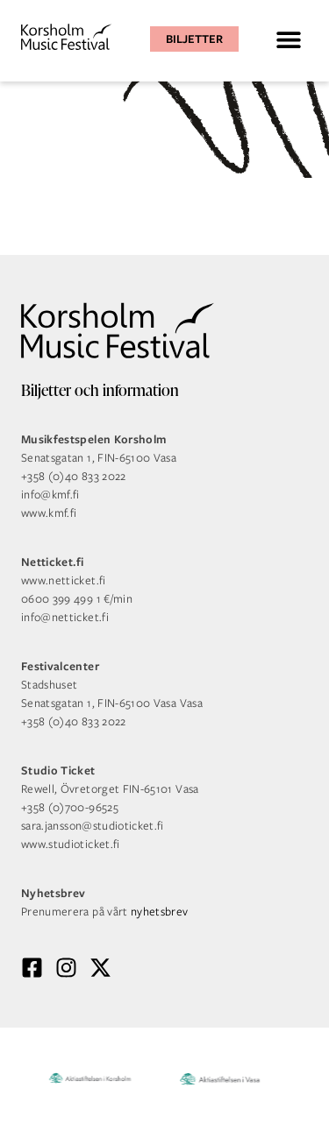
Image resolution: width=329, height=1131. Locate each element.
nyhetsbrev (160, 911)
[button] (288, 39)
